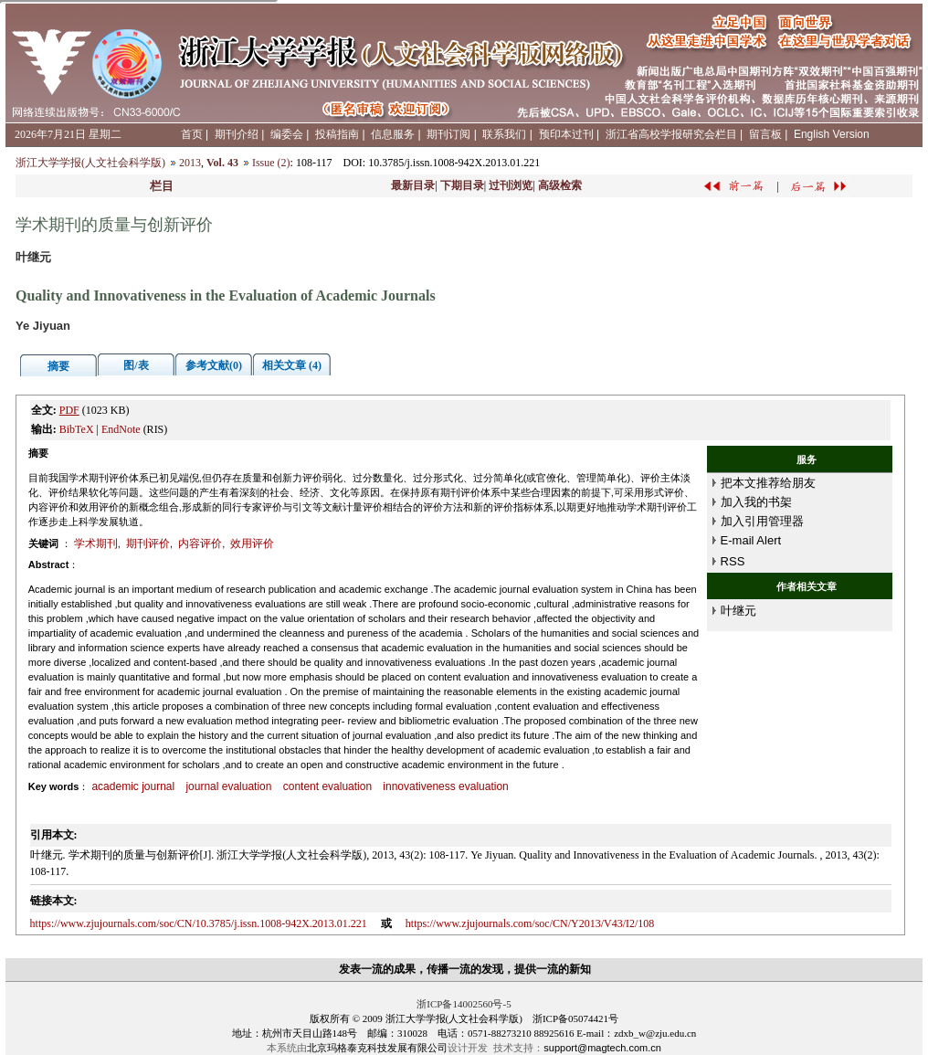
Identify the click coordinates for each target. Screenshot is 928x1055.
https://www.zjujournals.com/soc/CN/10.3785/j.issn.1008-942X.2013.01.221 (198, 923)
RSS (733, 561)
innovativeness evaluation (445, 786)
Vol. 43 (222, 162)
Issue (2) (271, 162)
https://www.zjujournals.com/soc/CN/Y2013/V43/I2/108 (530, 923)
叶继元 (738, 610)
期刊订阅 (448, 134)
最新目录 (413, 185)
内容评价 (200, 543)
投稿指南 (337, 134)
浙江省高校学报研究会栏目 (671, 134)
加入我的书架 (756, 502)
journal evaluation (228, 786)
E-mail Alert (751, 540)
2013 (190, 162)
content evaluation (327, 786)
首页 (192, 134)
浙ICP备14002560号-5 (464, 1003)
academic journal (132, 786)
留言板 (765, 134)
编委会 (286, 134)
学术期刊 (96, 543)
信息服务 (393, 134)
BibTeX (76, 429)
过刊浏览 (511, 185)
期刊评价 (148, 543)
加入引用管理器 (762, 521)
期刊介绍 (236, 134)
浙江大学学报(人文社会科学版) (90, 162)
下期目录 (462, 185)
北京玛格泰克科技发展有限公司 (377, 1047)
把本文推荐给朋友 (768, 483)
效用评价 (252, 543)
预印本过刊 (566, 134)
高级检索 (560, 185)
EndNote (121, 429)
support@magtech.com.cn (602, 1047)
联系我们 (504, 134)
